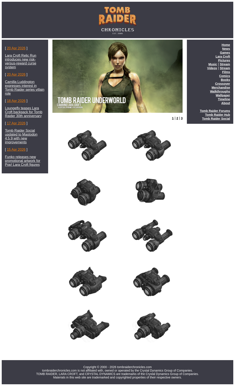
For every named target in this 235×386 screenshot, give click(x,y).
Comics (224, 76)
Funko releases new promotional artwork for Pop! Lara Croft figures (22, 160)
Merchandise (220, 87)
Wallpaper (223, 95)
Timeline (224, 99)
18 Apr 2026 (16, 101)
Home (226, 45)
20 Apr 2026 (16, 48)
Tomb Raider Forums (215, 111)
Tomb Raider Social (216, 118)
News (226, 48)
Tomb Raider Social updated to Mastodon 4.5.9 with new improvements (21, 136)
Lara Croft (223, 56)
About (225, 103)
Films (226, 72)
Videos (212, 68)
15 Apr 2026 (16, 149)
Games (225, 52)
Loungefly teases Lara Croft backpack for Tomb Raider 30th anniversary (23, 112)
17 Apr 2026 (16, 123)
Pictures (224, 60)
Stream (225, 64)
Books (225, 80)
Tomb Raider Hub (217, 114)
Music (212, 64)
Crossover (222, 83)
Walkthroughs (220, 91)
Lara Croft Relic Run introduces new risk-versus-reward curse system (20, 61)
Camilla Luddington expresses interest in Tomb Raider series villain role (24, 87)
